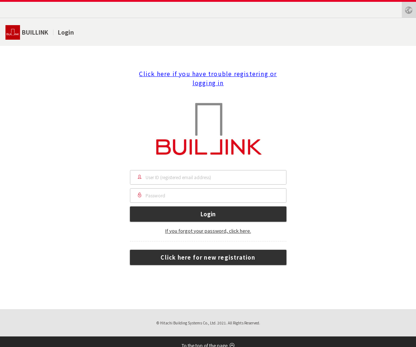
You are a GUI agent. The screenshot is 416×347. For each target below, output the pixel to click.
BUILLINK (35, 32)
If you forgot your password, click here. (208, 230)
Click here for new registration (208, 257)
